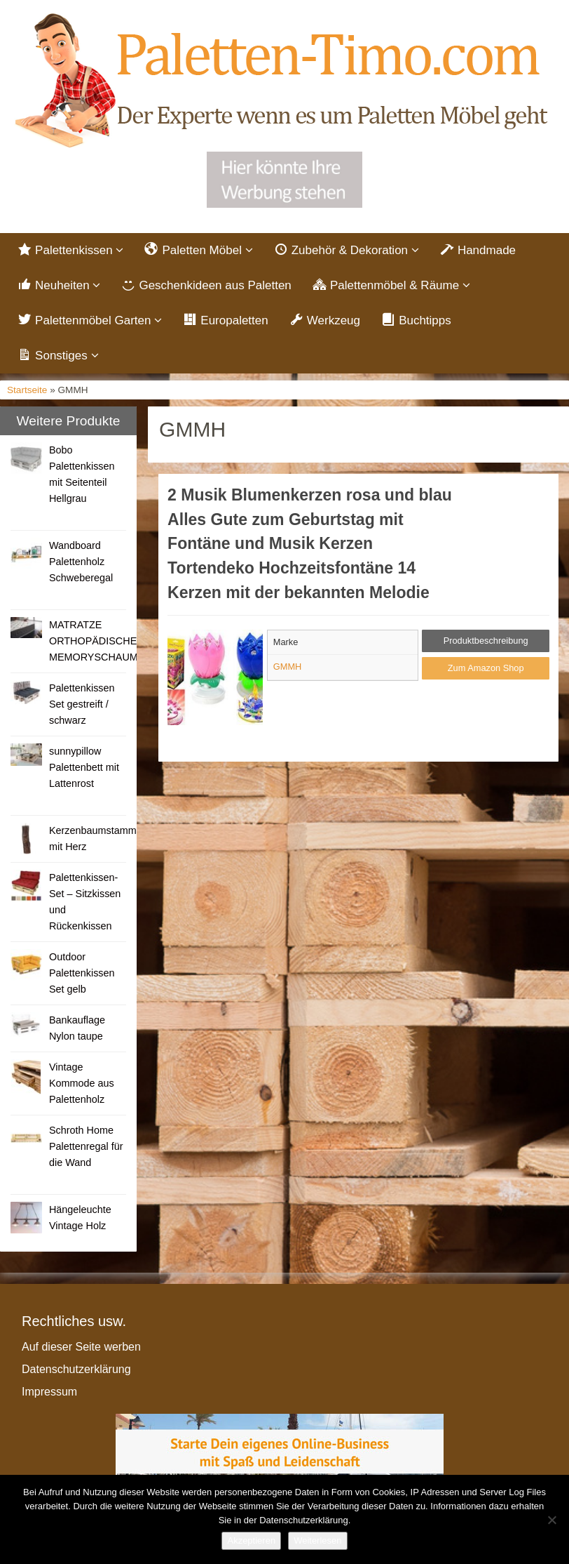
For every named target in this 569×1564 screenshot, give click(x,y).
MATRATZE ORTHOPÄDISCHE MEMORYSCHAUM (93, 641)
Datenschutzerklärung (76, 1369)
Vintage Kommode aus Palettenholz (81, 1083)
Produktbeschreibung (486, 640)
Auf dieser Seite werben (81, 1347)
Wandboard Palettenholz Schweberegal (81, 561)
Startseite (27, 390)
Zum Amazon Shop (486, 668)
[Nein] (551, 1520)
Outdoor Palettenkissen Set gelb (82, 973)
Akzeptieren (251, 1540)
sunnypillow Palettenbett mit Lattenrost (84, 767)
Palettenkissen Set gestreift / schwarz (82, 704)
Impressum (49, 1392)
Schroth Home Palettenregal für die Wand (86, 1146)
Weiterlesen (317, 1540)
